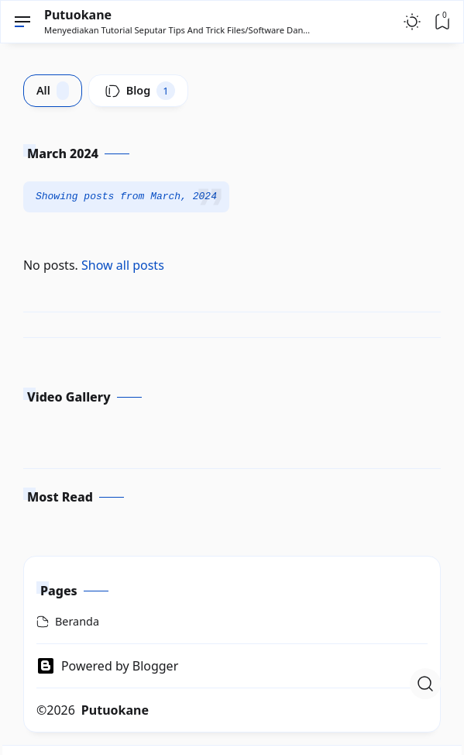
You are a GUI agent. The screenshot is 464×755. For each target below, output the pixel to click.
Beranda (77, 621)
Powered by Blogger (107, 666)
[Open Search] (425, 683)
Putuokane (78, 14)
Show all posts (122, 265)
